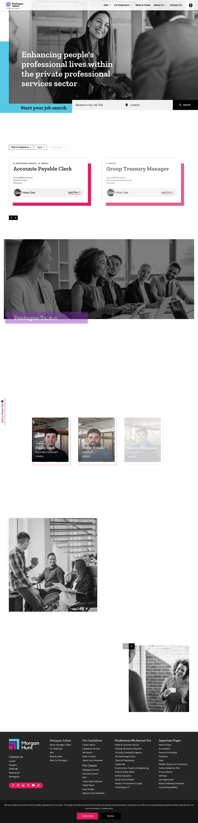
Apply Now (73, 192)
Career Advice (88, 745)
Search (187, 105)
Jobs (106, 5)
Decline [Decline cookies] (110, 816)
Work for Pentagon (58, 760)
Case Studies (88, 789)
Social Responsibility (168, 787)
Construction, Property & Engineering (132, 768)
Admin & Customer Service (127, 745)
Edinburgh (13, 769)
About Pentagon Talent (60, 745)
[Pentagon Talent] (14, 5)
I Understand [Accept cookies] (87, 816)
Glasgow (13, 765)
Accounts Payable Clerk (42, 168)
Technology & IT (122, 787)
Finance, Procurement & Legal (128, 783)
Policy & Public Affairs (125, 772)
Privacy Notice (165, 772)
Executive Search (90, 774)
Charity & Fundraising (124, 760)
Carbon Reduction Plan (169, 768)
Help (161, 760)
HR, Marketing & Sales (125, 756)
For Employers (122, 5)
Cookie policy (107, 808)
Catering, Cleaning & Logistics (128, 752)
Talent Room (88, 785)
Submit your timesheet (92, 760)
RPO (84, 777)
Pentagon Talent (60, 740)
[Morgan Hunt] (24, 743)
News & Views (143, 5)
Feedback (163, 756)
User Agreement (166, 779)
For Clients (89, 765)
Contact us (16, 756)
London (12, 761)
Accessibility (164, 749)
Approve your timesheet (93, 793)
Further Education (123, 776)
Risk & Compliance (20, 147)
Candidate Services (91, 749)
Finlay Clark (45, 448)
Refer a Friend (88, 756)
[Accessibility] (191, 5)
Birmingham (14, 776)
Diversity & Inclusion (168, 752)
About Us (159, 5)
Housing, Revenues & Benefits (128, 749)
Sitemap (162, 776)
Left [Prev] (11, 217)
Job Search (87, 752)
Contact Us (176, 5)
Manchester (14, 773)
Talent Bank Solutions (92, 781)
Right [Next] (16, 217)
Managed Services (90, 770)
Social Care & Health (124, 779)
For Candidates (92, 740)
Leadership (120, 764)
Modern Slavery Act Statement (173, 764)
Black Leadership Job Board (171, 783)
